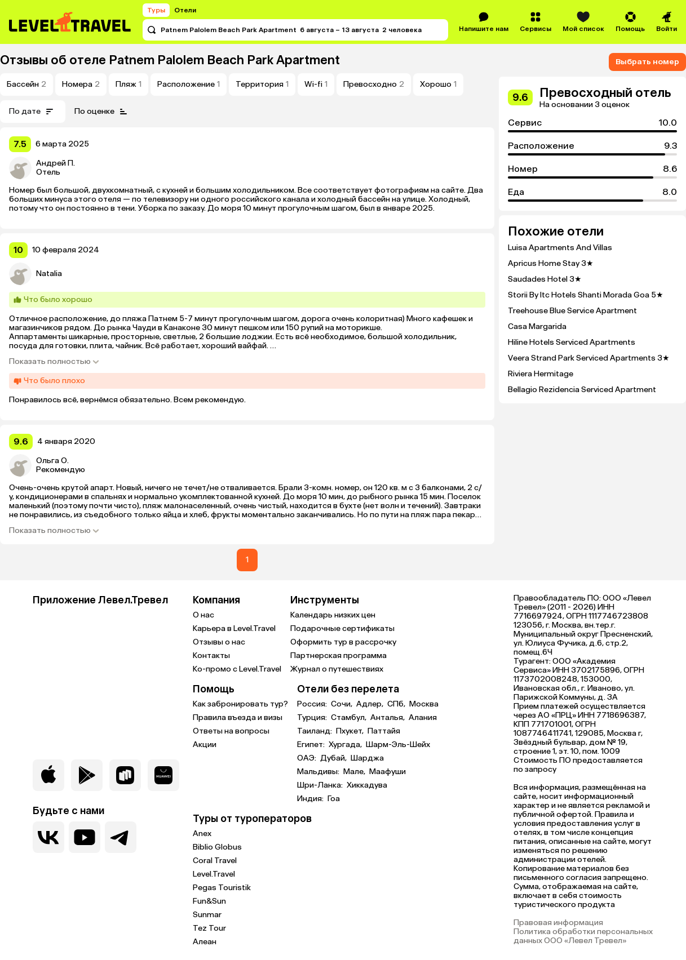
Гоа (333, 798)
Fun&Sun (209, 901)
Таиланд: (315, 731)
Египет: (311, 744)
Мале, (355, 771)
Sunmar (207, 914)
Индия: (311, 798)
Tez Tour (209, 928)
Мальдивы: (319, 771)
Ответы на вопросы (231, 731)
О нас (203, 615)
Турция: (313, 717)
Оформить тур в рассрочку (343, 642)
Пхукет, (350, 731)
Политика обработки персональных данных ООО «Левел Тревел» (583, 936)
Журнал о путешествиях (336, 669)
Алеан (204, 941)
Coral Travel (215, 860)
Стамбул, (349, 717)
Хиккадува (367, 785)
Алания (423, 717)
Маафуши (387, 771)
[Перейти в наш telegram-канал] (120, 837)
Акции (204, 744)
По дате (32, 111)
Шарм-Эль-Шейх (398, 744)
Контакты (211, 655)
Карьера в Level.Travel (234, 628)
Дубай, (334, 758)
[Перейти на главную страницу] (70, 22)
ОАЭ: (307, 758)
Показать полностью (54, 361)
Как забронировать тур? (240, 704)
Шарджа (367, 758)
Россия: (313, 704)
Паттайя (384, 731)
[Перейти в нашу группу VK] (48, 837)
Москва (424, 704)
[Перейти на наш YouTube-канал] (84, 837)
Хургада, (346, 744)
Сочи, (342, 704)
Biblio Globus (217, 847)
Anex (202, 833)
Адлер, (370, 704)
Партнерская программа (338, 655)
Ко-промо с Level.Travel (237, 669)
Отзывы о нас (219, 642)
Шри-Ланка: (320, 785)
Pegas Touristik (222, 887)
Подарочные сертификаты (342, 628)
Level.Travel (214, 874)
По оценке (102, 111)
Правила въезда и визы (237, 717)
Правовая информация (558, 922)
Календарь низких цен (332, 615)
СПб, (397, 704)
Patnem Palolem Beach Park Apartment (224, 60)
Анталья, (388, 717)
